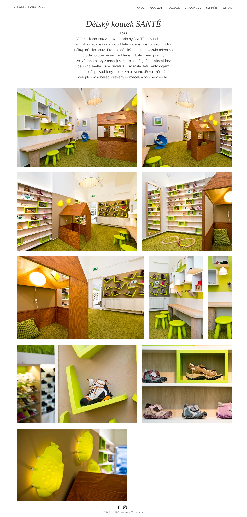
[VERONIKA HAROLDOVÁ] (29, 6)
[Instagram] (125, 507)
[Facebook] (118, 507)
